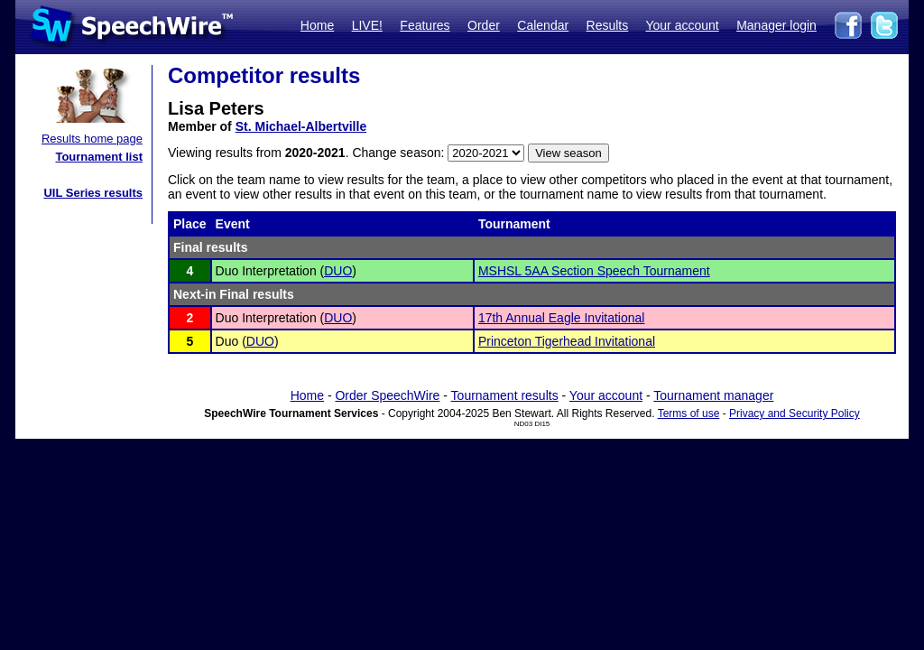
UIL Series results (93, 193)
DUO (338, 271)
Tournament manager (713, 395)
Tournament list (99, 156)
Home (317, 25)
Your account (681, 25)
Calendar (542, 25)
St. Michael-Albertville (301, 126)
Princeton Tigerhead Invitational (566, 341)
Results (608, 25)
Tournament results (505, 395)
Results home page (92, 138)
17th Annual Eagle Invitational (561, 318)
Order (483, 25)
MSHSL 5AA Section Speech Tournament (594, 271)
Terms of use (689, 413)
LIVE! (367, 25)
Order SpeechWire (387, 395)
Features (424, 25)
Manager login (776, 25)
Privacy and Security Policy (794, 413)
